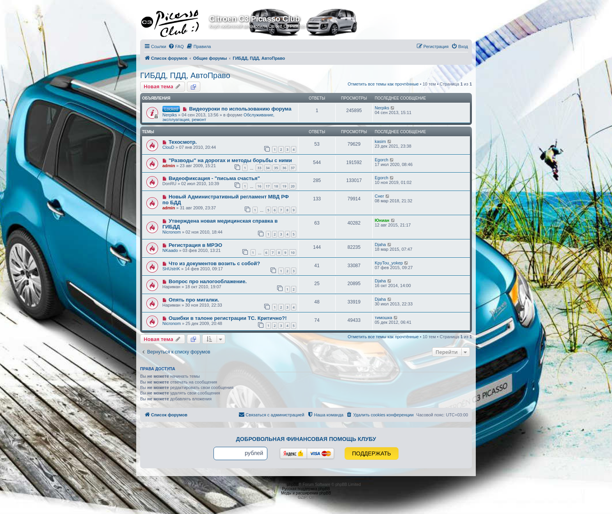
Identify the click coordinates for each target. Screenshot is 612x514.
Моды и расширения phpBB (306, 493)
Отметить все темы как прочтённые (383, 84)
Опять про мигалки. (194, 300)
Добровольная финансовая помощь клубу (306, 439)
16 (259, 186)
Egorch (381, 159)
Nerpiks (169, 114)
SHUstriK (171, 268)
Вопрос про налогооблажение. (208, 281)
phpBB (293, 484)
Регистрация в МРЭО (195, 245)
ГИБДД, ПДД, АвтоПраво (185, 75)
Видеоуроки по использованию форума (240, 109)
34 (268, 167)
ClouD (168, 147)
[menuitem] (176, 46)
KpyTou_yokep (389, 263)
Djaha (380, 244)
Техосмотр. (183, 142)
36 (284, 167)
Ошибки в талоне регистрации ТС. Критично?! (228, 318)
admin (168, 165)
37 (293, 167)
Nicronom (171, 232)
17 (268, 186)
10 (293, 252)
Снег (379, 196)
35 (276, 167)
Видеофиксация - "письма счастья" (214, 178)
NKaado (170, 250)
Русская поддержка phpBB (306, 489)
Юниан (382, 220)
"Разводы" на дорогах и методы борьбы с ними (230, 160)
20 (293, 186)
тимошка (383, 317)
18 (276, 186)
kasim (380, 141)
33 (259, 167)
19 (284, 186)
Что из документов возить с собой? (214, 263)
